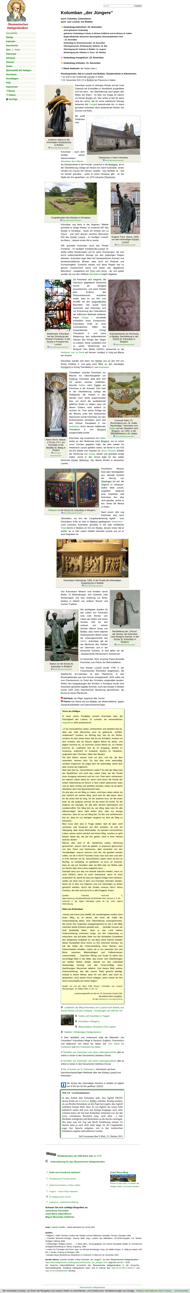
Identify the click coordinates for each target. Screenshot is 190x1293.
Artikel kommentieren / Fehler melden (64, 1185)
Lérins (104, 271)
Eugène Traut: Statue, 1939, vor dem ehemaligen (125, 241)
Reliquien (53, 510)
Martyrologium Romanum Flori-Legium (97, 1027)
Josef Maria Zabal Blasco (58, 1214)
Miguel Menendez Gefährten (60, 1217)
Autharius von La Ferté (72, 352)
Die (78, 1069)
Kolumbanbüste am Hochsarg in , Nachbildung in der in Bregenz (124, 339)
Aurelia (91, 454)
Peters (64, 528)
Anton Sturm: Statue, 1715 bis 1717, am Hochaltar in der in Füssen (56, 447)
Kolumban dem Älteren (72, 161)
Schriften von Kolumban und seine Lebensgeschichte (89, 1052)
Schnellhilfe (11, 33)
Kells (89, 110)
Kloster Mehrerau (80, 460)
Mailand (94, 521)
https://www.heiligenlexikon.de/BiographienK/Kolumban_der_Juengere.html (76, 1262)
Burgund (101, 429)
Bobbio (90, 80)
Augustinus (67, 722)
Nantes (98, 361)
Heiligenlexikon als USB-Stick (66, 1156)
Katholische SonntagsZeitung (110, 999)
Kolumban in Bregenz (88, 1021)
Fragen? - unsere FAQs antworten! (63, 1191)
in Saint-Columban (113, 158)
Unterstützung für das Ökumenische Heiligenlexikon (75, 1162)
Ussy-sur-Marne (116, 352)
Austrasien (104, 367)
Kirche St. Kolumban (123, 339)
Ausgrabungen (79, 683)
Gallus (113, 428)
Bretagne (112, 164)
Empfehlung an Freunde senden (62, 1179)
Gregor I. (87, 317)
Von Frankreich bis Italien (88, 1047)
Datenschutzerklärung (69, 1202)
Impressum (53, 1202)
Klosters (74, 217)
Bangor (89, 98)
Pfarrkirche (104, 157)
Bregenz (116, 431)
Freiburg (73, 379)
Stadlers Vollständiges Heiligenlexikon (82, 1032)
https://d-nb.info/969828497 (56, 1271)
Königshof (66, 367)
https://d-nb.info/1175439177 (123, 1268)
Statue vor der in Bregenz (61, 666)
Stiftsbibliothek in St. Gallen (124, 433)
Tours (92, 271)
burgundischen (99, 301)
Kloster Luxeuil (77, 237)
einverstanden (181, 1291)
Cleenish (79, 88)
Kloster (64, 231)
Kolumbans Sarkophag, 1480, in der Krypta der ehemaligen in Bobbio (92, 583)
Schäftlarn (118, 996)
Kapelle (84, 687)
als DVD (98, 1156)
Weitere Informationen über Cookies (154, 1291)
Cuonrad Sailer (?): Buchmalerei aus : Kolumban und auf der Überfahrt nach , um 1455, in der (124, 428)
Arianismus (116, 521)
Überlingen (106, 481)
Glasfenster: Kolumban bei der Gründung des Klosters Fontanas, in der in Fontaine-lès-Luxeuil (58, 340)
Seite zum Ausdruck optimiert (64, 1172)
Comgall (93, 104)
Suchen (138, 6)
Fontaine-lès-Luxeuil (95, 249)
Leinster (91, 77)
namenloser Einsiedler (57, 1210)
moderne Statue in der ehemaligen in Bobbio (59, 144)
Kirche (50, 342)
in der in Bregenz (71, 511)
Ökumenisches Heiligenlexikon (92, 1287)
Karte (17, 49)
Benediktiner (96, 274)
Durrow (78, 110)
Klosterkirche (65, 142)
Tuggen (97, 385)
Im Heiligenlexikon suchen (60, 1197)
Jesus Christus (108, 451)
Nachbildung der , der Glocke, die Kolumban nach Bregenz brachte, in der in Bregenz (125, 638)
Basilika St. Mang (54, 447)
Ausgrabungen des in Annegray (70, 218)
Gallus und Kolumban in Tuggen (92, 1016)
